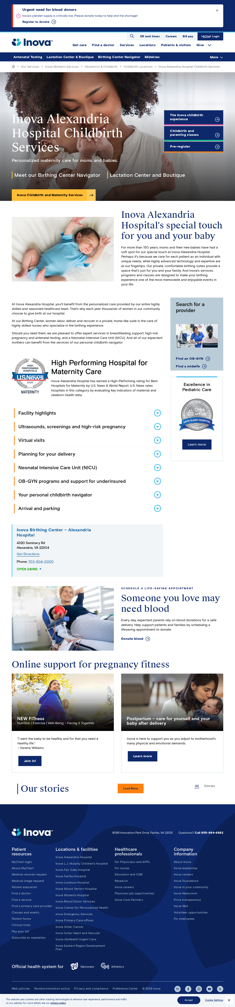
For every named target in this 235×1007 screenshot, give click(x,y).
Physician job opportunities (134, 893)
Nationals (82, 966)
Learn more (197, 444)
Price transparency (187, 900)
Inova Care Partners (129, 900)
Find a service (22, 900)
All (197, 786)
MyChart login (22, 862)
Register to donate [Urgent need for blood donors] (35, 22)
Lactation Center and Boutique (147, 175)
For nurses (122, 868)
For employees (184, 918)
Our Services (30, 66)
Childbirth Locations (138, 66)
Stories (209, 786)
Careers (171, 36)
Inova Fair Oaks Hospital (73, 870)
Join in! (30, 761)
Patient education (24, 887)
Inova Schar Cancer (70, 927)
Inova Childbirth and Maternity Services (50, 195)
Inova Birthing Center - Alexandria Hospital (54, 532)
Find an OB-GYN (189, 359)
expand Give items (209, 45)
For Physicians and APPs (132, 862)
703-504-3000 (41, 562)
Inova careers (124, 887)
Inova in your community (191, 887)
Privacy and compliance (91, 988)
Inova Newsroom (185, 893)
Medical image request (28, 881)
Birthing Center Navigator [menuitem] (119, 57)
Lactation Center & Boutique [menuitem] (70, 57)
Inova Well (181, 906)
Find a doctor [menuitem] (103, 45)
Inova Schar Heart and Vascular (78, 933)
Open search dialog (132, 36)
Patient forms (21, 918)
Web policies (21, 988)
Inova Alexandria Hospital (74, 857)
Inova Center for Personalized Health (82, 907)
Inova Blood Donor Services (75, 901)
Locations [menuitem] (148, 45)
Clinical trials (21, 925)
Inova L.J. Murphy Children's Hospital (82, 863)
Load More (130, 788)
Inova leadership (185, 868)
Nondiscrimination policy (52, 988)
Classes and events (25, 912)
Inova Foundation (186, 881)
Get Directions (28, 554)
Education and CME (129, 874)
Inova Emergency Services (74, 914)
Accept (189, 1000)
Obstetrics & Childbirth (101, 66)
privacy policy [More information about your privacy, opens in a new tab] (58, 1003)
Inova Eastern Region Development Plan (80, 947)
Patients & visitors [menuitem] (176, 45)
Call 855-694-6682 (209, 832)
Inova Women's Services (62, 66)
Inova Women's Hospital (72, 895)
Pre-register (180, 146)
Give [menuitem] (200, 45)
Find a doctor (21, 893)
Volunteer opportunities (191, 912)
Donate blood (132, 639)
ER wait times (150, 36)
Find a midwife (188, 366)
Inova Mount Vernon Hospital (76, 888)
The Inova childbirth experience (186, 117)
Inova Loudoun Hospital (72, 882)
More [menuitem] (214, 57)
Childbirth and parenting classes (184, 133)
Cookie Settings (214, 1000)
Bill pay (188, 36)
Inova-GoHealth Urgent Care (76, 939)
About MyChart (23, 868)
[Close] (229, 1001)
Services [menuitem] (127, 45)
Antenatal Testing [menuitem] (27, 57)
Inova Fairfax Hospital (71, 876)
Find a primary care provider (32, 906)
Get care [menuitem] (79, 45)
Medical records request (29, 874)
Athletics (112, 966)
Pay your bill (20, 931)
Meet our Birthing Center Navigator (57, 175)
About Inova (182, 862)
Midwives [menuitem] (152, 57)
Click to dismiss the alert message (217, 10)
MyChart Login (210, 36)
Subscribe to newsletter (29, 937)
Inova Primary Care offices (74, 920)
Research (121, 881)
